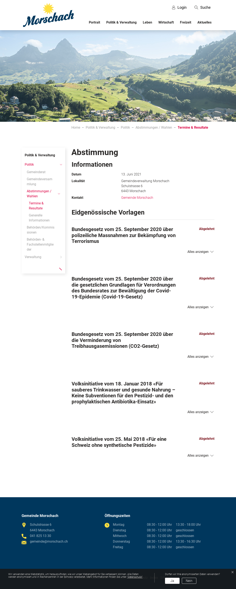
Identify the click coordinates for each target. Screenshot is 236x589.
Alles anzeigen (198, 252)
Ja (172, 581)
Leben (147, 22)
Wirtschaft (166, 22)
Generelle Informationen (39, 217)
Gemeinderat (36, 172)
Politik (29, 165)
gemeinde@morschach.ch (49, 541)
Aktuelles (204, 22)
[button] (203, 7)
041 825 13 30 (40, 536)
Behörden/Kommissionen (40, 229)
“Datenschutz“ (135, 576)
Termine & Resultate (37, 206)
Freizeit (185, 22)
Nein (189, 581)
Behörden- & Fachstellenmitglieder (40, 244)
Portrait (94, 22)
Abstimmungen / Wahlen (39, 193)
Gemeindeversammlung (39, 181)
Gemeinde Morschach (137, 198)
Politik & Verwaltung (121, 22)
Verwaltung (33, 257)
